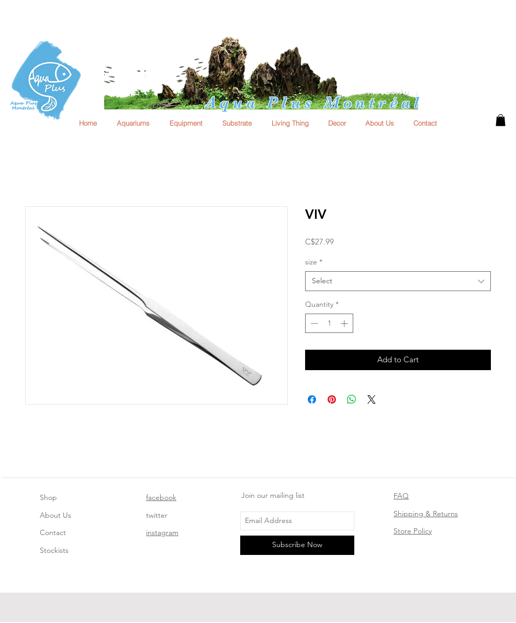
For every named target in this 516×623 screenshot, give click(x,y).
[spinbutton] (329, 323)
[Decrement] (313, 323)
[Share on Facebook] (312, 399)
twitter (156, 515)
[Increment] (345, 323)
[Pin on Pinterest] (332, 399)
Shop (48, 497)
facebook (161, 497)
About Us (55, 515)
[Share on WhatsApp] (351, 399)
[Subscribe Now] (297, 545)
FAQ (401, 495)
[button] (501, 120)
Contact (53, 532)
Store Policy (413, 531)
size (313, 261)
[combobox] (398, 281)
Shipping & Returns (426, 513)
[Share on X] (371, 399)
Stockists (54, 550)
